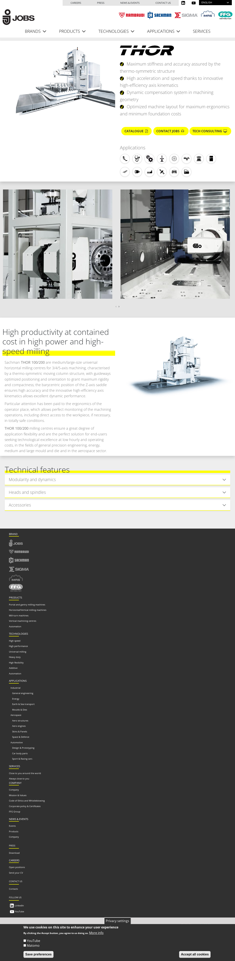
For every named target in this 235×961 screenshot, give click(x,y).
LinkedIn (19, 905)
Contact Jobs (170, 131)
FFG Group (14, 811)
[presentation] (116, 306)
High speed (14, 640)
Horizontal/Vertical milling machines (27, 609)
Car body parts (20, 753)
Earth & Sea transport (23, 704)
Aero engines (19, 725)
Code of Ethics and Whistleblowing (27, 800)
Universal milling (17, 651)
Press (100, 3)
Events (12, 825)
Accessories (20, 505)
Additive (13, 667)
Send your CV (16, 872)
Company (14, 789)
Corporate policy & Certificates (25, 806)
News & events (130, 3)
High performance (18, 646)
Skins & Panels (19, 731)
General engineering (22, 693)
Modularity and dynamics (32, 479)
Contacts (13, 888)
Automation (15, 626)
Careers (76, 3)
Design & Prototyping (23, 747)
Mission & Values (17, 795)
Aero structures (20, 720)
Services (201, 31)
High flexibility (16, 662)
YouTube (19, 911)
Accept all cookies (195, 954)
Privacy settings (117, 921)
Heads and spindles (27, 492)
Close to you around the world (25, 773)
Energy (15, 698)
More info (96, 933)
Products (13, 831)
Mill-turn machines (18, 615)
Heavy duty (15, 656)
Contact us (163, 3)
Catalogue (136, 131)
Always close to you (19, 778)
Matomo (33, 946)
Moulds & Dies (19, 709)
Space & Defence (20, 736)
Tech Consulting (210, 131)
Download (14, 852)
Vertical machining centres (22, 620)
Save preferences (38, 954)
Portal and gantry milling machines (27, 604)
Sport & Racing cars (22, 758)
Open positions (17, 867)
